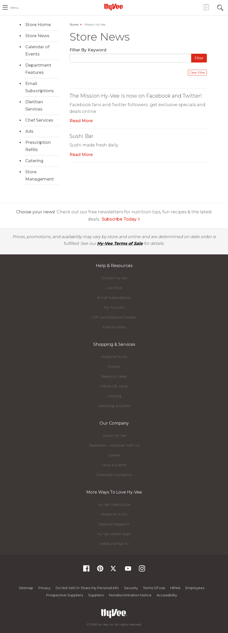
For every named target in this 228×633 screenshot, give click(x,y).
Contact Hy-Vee (114, 278)
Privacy (44, 588)
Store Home (38, 24)
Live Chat (114, 287)
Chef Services (39, 120)
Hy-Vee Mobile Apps (114, 534)
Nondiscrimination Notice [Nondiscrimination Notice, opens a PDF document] (130, 595)
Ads (29, 131)
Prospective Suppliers (64, 595)
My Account (114, 307)
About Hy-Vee (114, 435)
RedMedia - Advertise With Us (114, 445)
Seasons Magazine (114, 524)
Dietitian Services (34, 105)
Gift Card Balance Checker (114, 317)
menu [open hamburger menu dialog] (14, 8)
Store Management (39, 175)
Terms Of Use (154, 588)
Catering (34, 160)
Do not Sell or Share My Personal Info (87, 588)
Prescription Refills (38, 146)
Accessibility (167, 595)
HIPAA (175, 588)
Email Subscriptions (39, 87)
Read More (81, 120)
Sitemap (26, 588)
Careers (114, 455)
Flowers (114, 366)
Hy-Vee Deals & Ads (114, 504)
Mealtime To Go (114, 356)
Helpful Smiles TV (114, 543)
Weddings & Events (114, 405)
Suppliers (96, 595)
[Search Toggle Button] (220, 7)
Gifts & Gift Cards (114, 386)
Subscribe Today (121, 219)
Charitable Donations (114, 474)
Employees (194, 588)
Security (131, 588)
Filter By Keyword (88, 50)
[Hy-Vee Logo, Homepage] (114, 7)
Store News (37, 35)
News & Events (114, 465)
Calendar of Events (37, 50)
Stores (74, 24)
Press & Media (114, 327)
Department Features (38, 69)
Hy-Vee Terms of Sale (120, 243)
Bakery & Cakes (114, 376)
